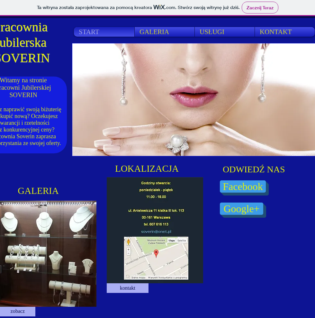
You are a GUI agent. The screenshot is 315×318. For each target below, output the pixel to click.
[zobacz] (17, 311)
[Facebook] (243, 186)
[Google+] (241, 209)
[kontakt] (127, 288)
